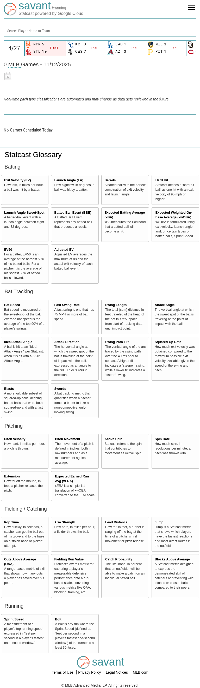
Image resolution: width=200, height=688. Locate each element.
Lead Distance (116, 522)
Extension (12, 476)
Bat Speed (12, 305)
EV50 (8, 250)
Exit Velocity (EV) (17, 180)
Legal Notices (117, 672)
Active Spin (113, 439)
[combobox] (100, 30)
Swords (60, 389)
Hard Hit (161, 180)
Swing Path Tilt (117, 342)
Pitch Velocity (15, 439)
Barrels (110, 180)
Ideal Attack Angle (18, 342)
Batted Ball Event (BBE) (72, 212)
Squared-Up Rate (168, 342)
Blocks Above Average (172, 559)
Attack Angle (165, 305)
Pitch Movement (67, 439)
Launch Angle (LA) (68, 180)
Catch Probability (118, 559)
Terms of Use (63, 672)
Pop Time (11, 522)
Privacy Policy (90, 672)
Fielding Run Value (69, 559)
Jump (159, 522)
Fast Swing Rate (66, 305)
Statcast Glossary (33, 155)
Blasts (9, 389)
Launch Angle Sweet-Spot (24, 212)
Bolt (58, 619)
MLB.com (140, 672)
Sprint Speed (14, 619)
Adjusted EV (63, 250)
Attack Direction (66, 342)
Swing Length (116, 305)
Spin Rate (162, 439)
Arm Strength (64, 522)
